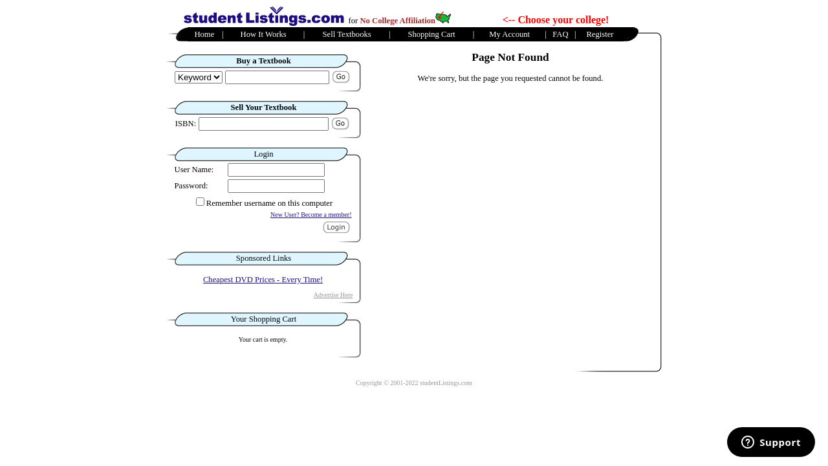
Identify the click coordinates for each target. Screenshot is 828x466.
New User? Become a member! (311, 214)
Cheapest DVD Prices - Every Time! (263, 279)
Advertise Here (333, 294)
